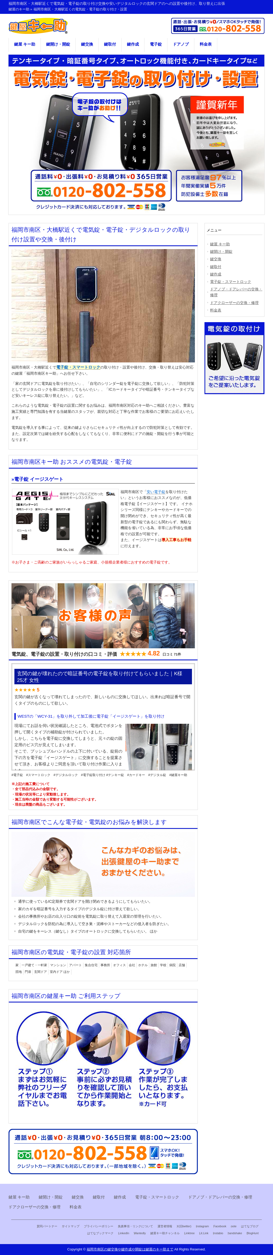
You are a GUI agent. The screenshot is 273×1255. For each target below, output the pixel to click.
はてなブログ (250, 1226)
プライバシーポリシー (98, 1226)
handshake (235, 1233)
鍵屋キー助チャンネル (165, 1233)
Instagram (202, 1226)
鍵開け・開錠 (58, 44)
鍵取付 (110, 44)
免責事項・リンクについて (135, 1226)
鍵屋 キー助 (24, 44)
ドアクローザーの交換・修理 (234, 303)
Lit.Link (203, 1233)
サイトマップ (70, 1226)
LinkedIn (123, 1233)
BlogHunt (253, 1233)
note (233, 1226)
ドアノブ (181, 44)
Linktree (189, 1233)
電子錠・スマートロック (78, 367)
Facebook (219, 1226)
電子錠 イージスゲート (38, 479)
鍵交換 (87, 44)
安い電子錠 (156, 492)
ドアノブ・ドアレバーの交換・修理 (236, 292)
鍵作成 (133, 44)
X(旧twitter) (184, 1226)
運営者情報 (165, 1226)
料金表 (206, 44)
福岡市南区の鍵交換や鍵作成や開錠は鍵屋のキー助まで (130, 1249)
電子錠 (156, 44)
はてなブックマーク (100, 1233)
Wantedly (140, 1233)
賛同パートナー (47, 1226)
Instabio (218, 1233)
